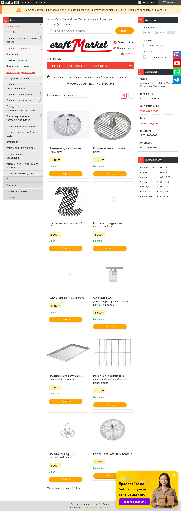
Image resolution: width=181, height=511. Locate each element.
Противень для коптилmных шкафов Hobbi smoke (66, 377)
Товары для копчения (18, 48)
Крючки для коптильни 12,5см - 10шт (68, 224)
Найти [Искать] (124, 30)
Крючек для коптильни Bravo (66, 297)
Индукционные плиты (18, 78)
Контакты (11, 185)
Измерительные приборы (20, 148)
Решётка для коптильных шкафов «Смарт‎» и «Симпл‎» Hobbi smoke (110, 379)
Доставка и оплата (16, 191)
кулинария (12, 141)
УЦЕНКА (11, 32)
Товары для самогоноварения (16, 86)
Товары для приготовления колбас (21, 40)
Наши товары (14, 26)
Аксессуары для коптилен (20, 72)
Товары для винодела (19, 94)
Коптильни (12, 54)
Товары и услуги (61, 77)
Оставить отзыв (125, 48)
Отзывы (10, 197)
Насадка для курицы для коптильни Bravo (108, 224)
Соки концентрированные (21, 126)
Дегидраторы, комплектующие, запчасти (20, 108)
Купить (66, 173)
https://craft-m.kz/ (149, 110)
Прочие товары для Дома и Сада (22, 133)
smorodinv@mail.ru (150, 123)
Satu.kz (106, 504)
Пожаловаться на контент (97, 507)
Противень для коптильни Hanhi (109, 150)
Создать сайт (28, 2)
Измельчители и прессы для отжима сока (22, 165)
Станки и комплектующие (20, 173)
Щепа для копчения (17, 66)
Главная (55, 65)
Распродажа (100, 65)
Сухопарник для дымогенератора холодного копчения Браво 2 (110, 301)
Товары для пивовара (18, 100)
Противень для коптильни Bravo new (65, 150)
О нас (9, 179)
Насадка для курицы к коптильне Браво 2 (62, 455)
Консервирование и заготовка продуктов (18, 117)
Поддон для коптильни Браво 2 (112, 454)
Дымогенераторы (16, 60)
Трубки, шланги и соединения (16, 155)
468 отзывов (149, 2)
